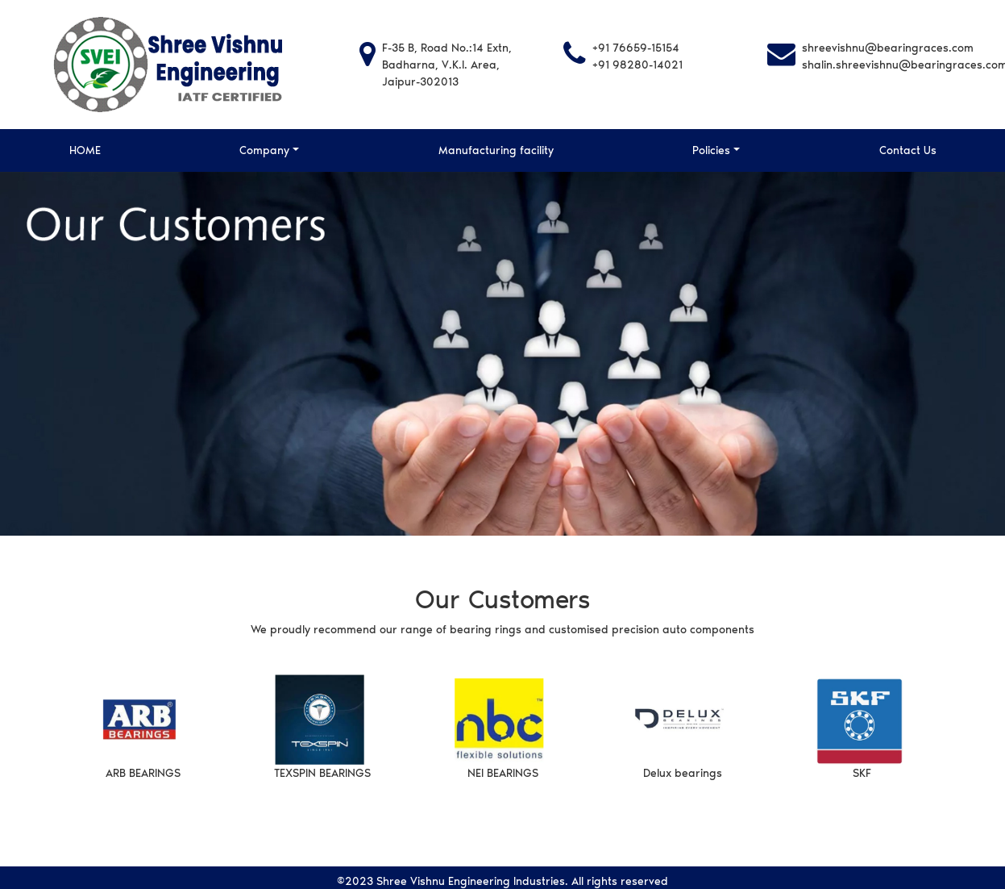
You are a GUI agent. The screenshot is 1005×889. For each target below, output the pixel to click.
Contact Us (907, 150)
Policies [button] (711, 150)
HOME (85, 150)
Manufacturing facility (496, 150)
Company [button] (264, 150)
